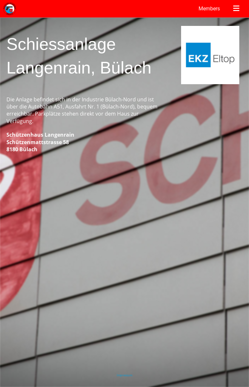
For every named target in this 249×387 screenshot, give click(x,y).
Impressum (124, 375)
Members (209, 9)
